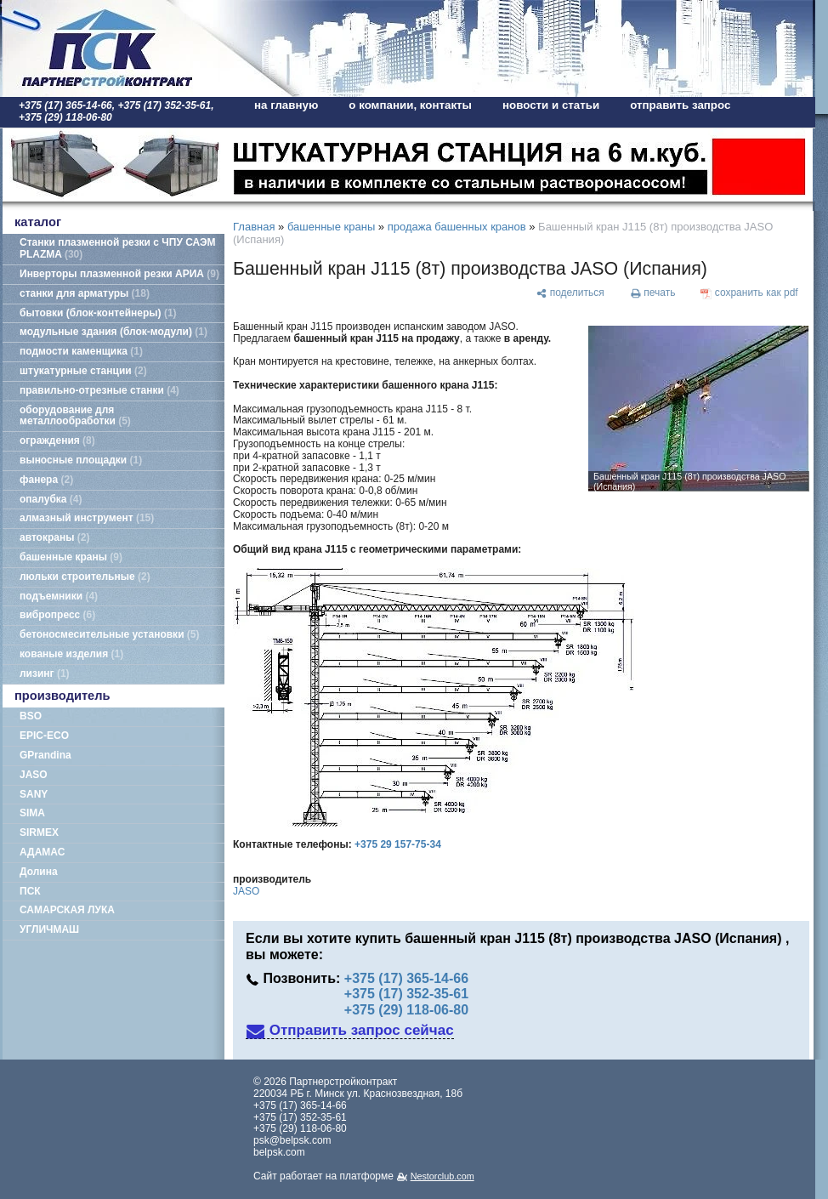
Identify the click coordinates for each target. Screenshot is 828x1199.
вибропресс (57, 615)
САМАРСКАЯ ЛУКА (67, 910)
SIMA (32, 813)
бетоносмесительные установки (110, 634)
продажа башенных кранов (457, 226)
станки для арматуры (85, 293)
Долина (39, 872)
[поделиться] (570, 293)
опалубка (51, 499)
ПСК (30, 891)
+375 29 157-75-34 (397, 844)
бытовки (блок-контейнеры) (98, 313)
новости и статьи (550, 105)
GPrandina (45, 755)
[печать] (653, 293)
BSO (31, 716)
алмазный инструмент (87, 518)
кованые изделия (71, 654)
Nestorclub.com (442, 1176)
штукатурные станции (83, 371)
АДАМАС (42, 852)
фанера (46, 480)
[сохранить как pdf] (749, 293)
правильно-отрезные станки (99, 390)
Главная (254, 226)
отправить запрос (680, 105)
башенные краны (71, 557)
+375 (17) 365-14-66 (406, 978)
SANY (34, 794)
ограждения (57, 440)
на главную (286, 105)
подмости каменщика (81, 351)
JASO (34, 775)
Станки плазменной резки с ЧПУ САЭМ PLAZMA (117, 248)
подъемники (59, 596)
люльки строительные (85, 576)
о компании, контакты (410, 105)
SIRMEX (39, 832)
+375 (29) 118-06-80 (406, 1010)
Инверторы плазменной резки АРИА (119, 274)
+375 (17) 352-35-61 (406, 993)
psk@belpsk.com (292, 1140)
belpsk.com (279, 1152)
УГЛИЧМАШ (49, 929)
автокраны (54, 537)
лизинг (45, 673)
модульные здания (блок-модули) (113, 332)
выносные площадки (81, 460)
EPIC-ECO (44, 736)
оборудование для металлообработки (75, 416)
